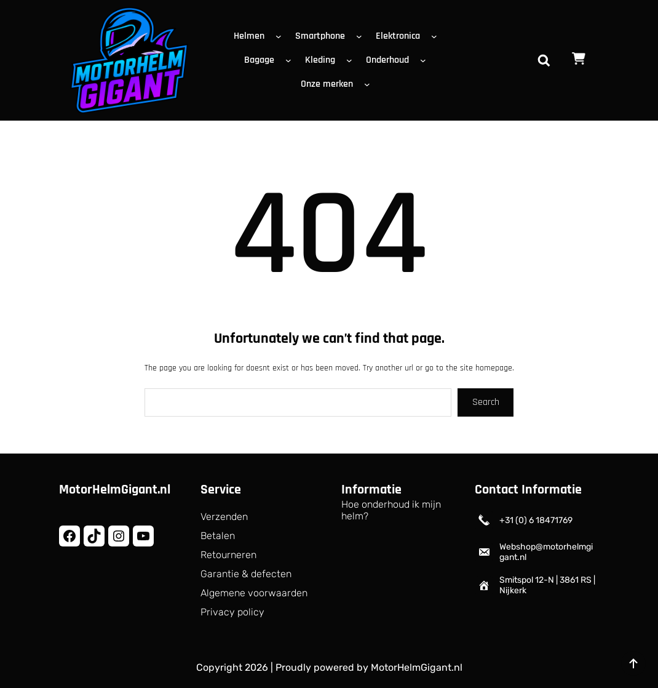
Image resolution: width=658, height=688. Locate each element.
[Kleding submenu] (351, 60)
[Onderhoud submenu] (425, 60)
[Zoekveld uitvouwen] (543, 60)
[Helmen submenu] (281, 36)
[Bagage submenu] (290, 60)
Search (485, 402)
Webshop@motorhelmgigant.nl (546, 552)
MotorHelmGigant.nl (114, 489)
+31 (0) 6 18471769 (536, 520)
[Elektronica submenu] (436, 36)
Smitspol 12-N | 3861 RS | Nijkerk (547, 585)
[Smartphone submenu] (361, 36)
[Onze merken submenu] (369, 84)
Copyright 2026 (232, 667)
